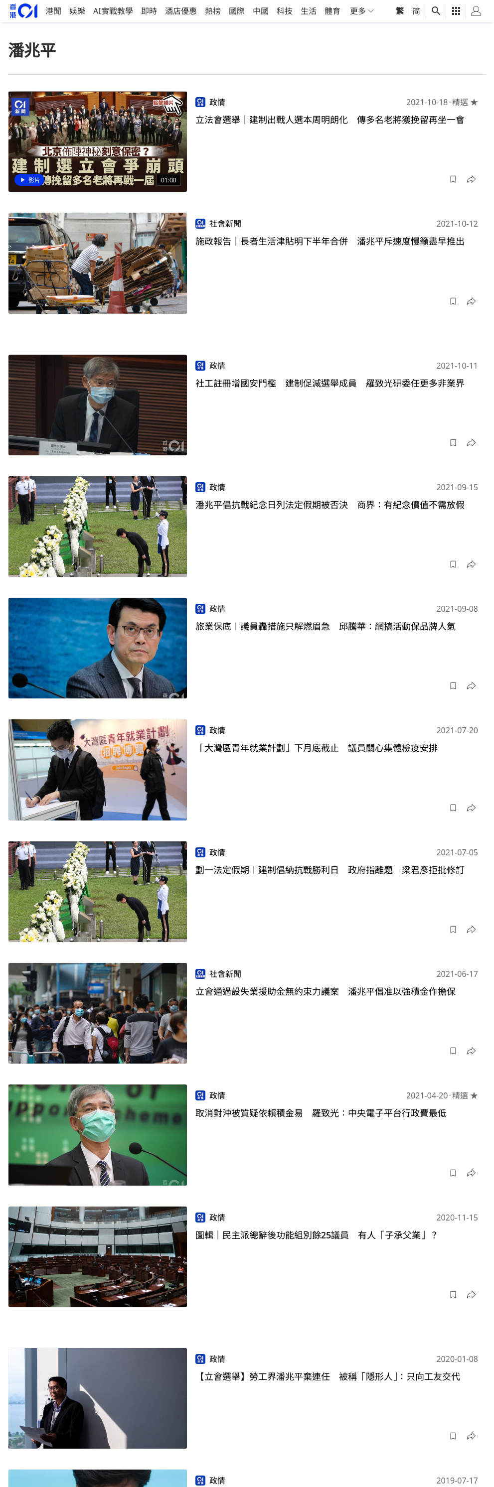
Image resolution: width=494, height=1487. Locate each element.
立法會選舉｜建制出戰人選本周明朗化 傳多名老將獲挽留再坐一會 (330, 120)
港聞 (53, 10)
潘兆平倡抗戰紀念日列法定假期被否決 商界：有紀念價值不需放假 (330, 505)
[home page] (23, 10)
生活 (309, 10)
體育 (332, 10)
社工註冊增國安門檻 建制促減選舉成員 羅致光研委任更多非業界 (330, 383)
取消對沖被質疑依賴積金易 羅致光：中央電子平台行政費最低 (321, 1113)
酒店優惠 (181, 10)
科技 (285, 10)
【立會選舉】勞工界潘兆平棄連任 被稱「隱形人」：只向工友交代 (327, 1376)
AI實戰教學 (113, 10)
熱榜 (213, 10)
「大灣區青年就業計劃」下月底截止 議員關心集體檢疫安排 (316, 748)
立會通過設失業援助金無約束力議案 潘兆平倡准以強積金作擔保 (325, 991)
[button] (453, 179)
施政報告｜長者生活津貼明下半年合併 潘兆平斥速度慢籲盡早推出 (330, 241)
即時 (149, 10)
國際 (237, 10)
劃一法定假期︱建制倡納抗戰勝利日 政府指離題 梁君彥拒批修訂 (330, 870)
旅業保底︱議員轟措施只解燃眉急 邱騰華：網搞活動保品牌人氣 (325, 626)
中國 (261, 10)
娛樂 (77, 10)
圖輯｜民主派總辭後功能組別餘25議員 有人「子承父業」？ (317, 1235)
